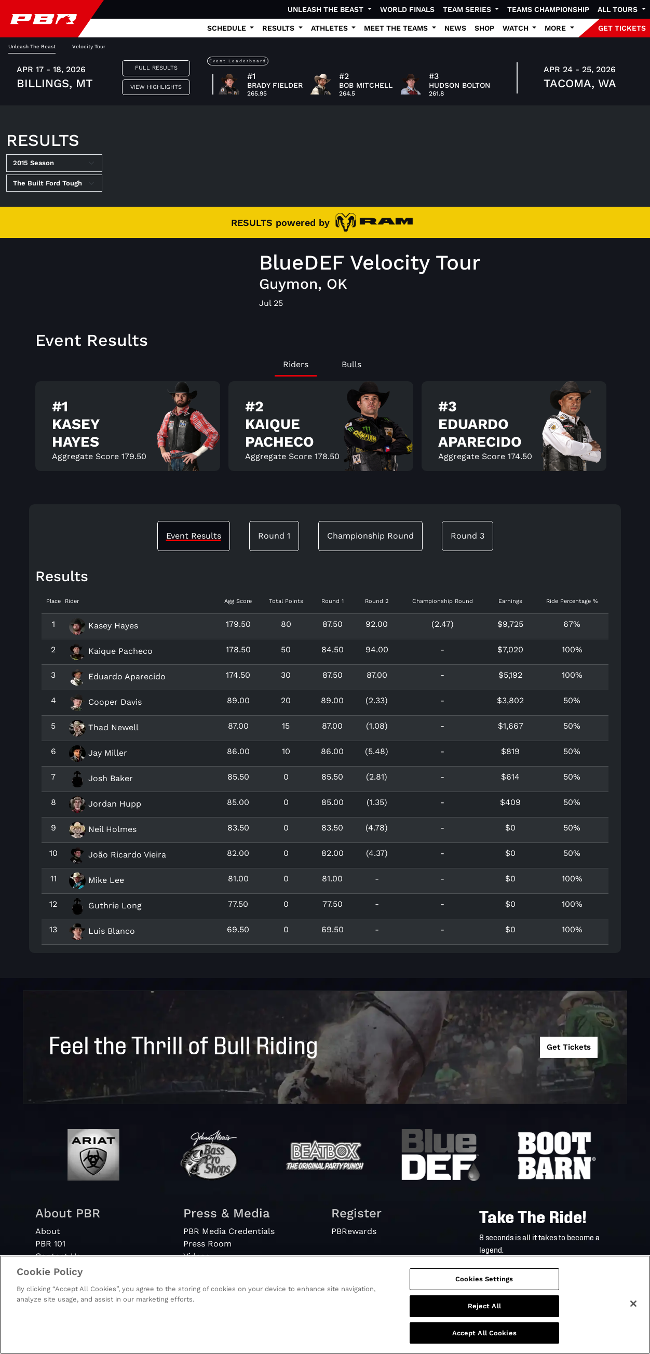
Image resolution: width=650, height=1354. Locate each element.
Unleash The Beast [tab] (32, 46)
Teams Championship (548, 9)
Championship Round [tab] (370, 536)
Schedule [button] (227, 28)
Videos (196, 1256)
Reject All (484, 1333)
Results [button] (279, 28)
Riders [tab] (295, 364)
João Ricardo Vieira (117, 855)
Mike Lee (96, 880)
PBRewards (353, 1231)
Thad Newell (104, 727)
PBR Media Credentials (229, 1231)
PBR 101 (50, 1244)
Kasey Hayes (103, 626)
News (455, 28)
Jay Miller (98, 753)
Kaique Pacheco (111, 651)
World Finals (407, 9)
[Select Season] (54, 163)
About (47, 1231)
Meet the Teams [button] (397, 28)
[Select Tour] (54, 183)
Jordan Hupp (105, 804)
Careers (50, 1268)
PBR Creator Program (226, 1281)
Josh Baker (101, 778)
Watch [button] (517, 28)
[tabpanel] (325, 430)
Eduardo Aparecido (117, 676)
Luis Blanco (102, 931)
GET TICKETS (622, 28)
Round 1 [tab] (274, 536)
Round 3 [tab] (467, 536)
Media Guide (208, 1268)
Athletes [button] (330, 28)
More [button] (556, 28)
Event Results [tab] (193, 536)
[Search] (557, 1273)
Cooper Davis (105, 702)
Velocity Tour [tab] (88, 46)
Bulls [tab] (351, 364)
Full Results (156, 67)
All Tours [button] (619, 9)
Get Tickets (569, 1047)
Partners (52, 1281)
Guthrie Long (105, 905)
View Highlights (156, 87)
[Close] (633, 1331)
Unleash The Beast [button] (326, 9)
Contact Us (57, 1256)
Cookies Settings (484, 1306)
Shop (484, 28)
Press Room (207, 1244)
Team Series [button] (468, 9)
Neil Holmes (103, 829)
